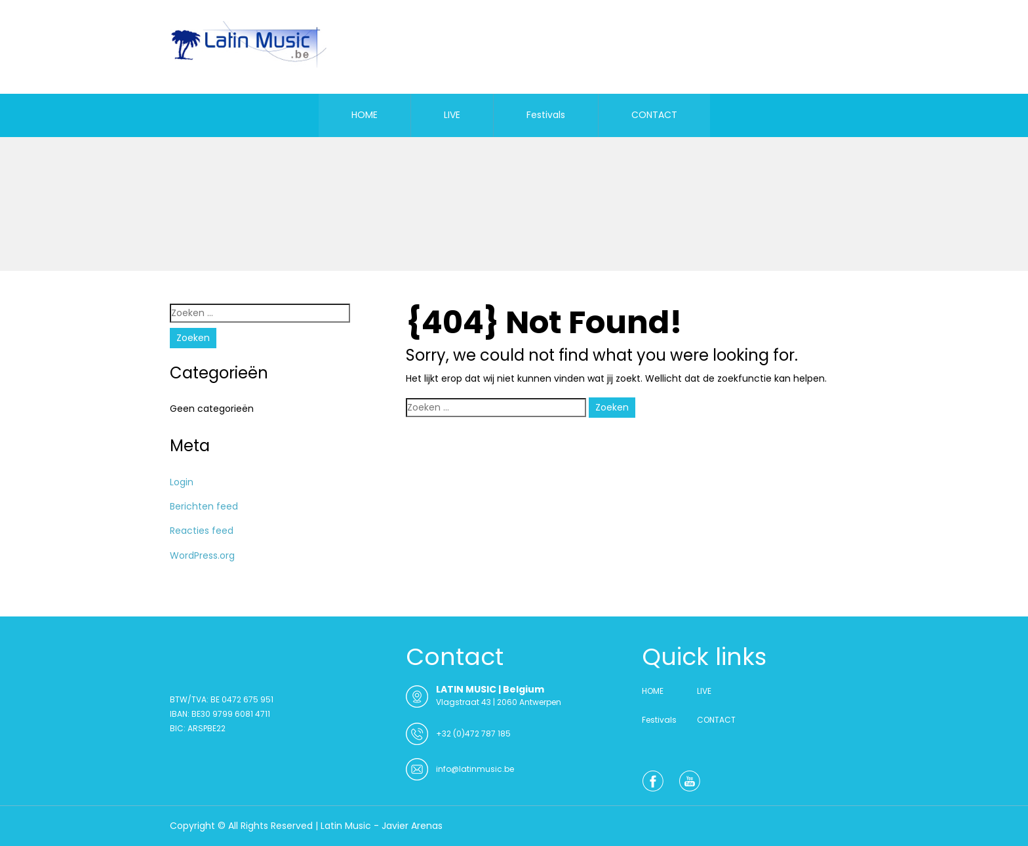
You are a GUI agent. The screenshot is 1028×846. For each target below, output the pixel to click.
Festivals (545, 114)
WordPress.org (202, 555)
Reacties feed (201, 530)
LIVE (452, 114)
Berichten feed (204, 506)
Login (181, 482)
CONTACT (654, 114)
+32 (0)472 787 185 (473, 733)
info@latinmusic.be (475, 769)
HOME (364, 114)
